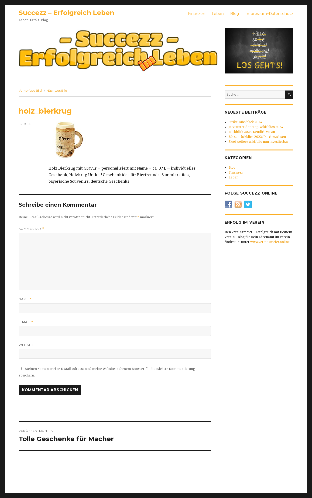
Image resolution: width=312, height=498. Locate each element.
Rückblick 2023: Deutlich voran (252, 132)
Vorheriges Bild (30, 90)
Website (26, 345)
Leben (218, 13)
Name (25, 299)
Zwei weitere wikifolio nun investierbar (258, 142)
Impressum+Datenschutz (269, 13)
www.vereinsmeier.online (270, 242)
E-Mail (26, 322)
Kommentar (31, 229)
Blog (234, 13)
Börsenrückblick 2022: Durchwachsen (257, 137)
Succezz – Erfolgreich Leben (66, 13)
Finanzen (196, 13)
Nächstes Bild (57, 90)
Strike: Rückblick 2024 (245, 122)
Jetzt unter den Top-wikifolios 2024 (256, 127)
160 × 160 (25, 124)
